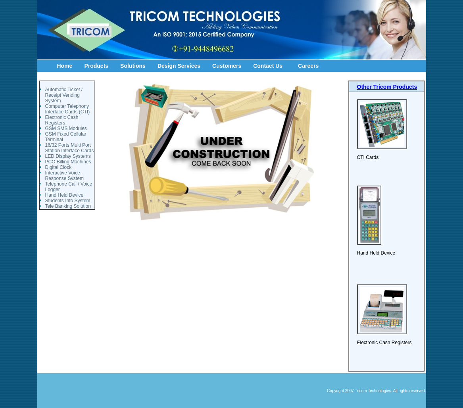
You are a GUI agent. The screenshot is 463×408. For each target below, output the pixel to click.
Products (96, 66)
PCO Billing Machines (68, 162)
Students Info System (67, 200)
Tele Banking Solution (68, 206)
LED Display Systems (68, 156)
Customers (226, 66)
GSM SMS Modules (66, 128)
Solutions (133, 66)
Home (65, 66)
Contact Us (267, 66)
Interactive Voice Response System (64, 175)
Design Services (179, 66)
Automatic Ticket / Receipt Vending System (64, 95)
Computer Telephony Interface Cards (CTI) (67, 109)
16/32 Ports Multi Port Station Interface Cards (69, 147)
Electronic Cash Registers (62, 120)
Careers (308, 66)
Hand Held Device (64, 195)
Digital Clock (58, 167)
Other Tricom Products (387, 87)
